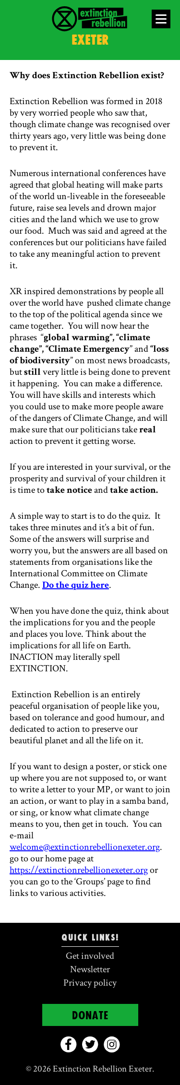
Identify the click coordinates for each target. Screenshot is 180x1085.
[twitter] (90, 1044)
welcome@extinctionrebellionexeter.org (85, 847)
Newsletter (90, 969)
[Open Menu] (161, 19)
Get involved (90, 956)
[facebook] (68, 1044)
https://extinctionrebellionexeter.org (79, 870)
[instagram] (111, 1044)
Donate (90, 1016)
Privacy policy (90, 983)
